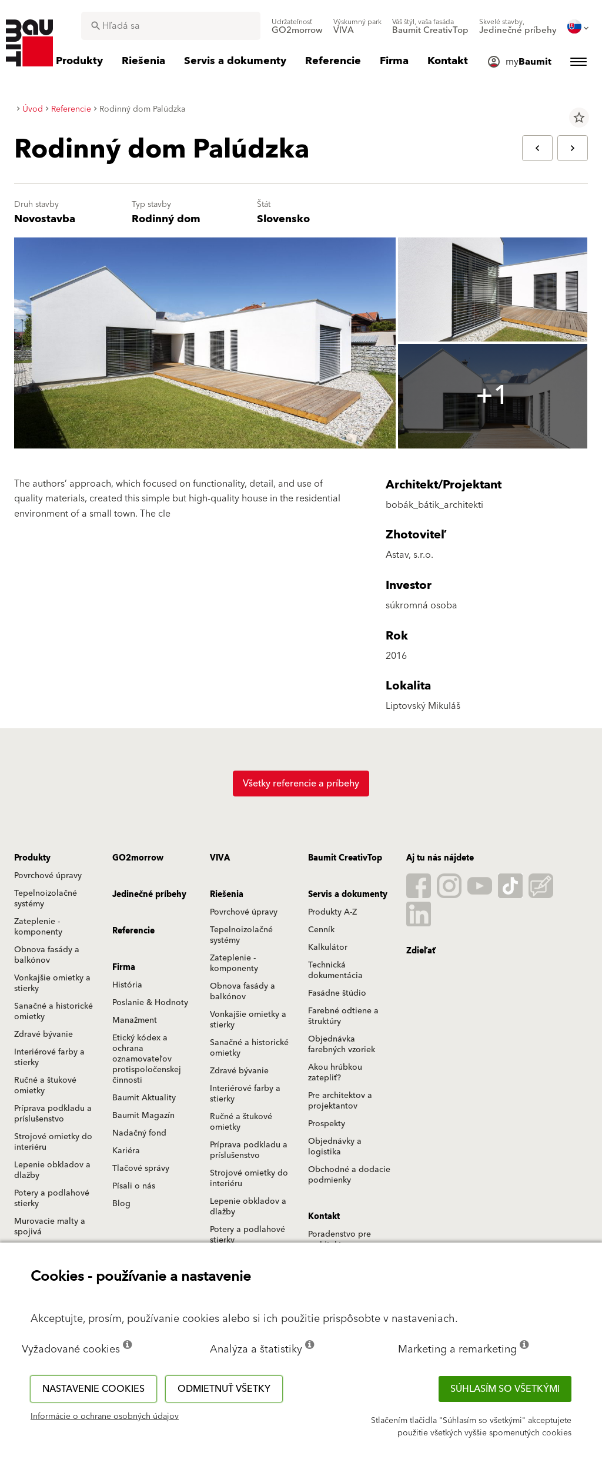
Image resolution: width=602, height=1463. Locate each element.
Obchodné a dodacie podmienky (349, 1175)
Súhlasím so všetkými (505, 1389)
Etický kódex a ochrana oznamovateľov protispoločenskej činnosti (146, 1059)
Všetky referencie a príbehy (301, 783)
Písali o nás (133, 1186)
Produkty (32, 858)
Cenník (321, 930)
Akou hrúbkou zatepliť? (335, 1072)
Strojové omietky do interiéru (53, 1142)
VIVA (220, 858)
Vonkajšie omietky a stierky (52, 983)
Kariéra (126, 1151)
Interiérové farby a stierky (49, 1057)
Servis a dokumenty (347, 895)
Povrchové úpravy (48, 876)
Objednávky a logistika (335, 1146)
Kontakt (324, 1217)
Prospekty (326, 1124)
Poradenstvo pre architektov (339, 1239)
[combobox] (170, 26)
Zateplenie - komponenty (38, 927)
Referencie (133, 931)
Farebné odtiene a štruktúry (343, 1016)
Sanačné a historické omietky (53, 1011)
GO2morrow (137, 858)
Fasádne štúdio (337, 993)
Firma (123, 967)
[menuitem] (297, 26)
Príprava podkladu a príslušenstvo (53, 1114)
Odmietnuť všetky (224, 1389)
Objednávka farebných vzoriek (341, 1044)
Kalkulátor (327, 947)
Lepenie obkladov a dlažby (52, 1170)
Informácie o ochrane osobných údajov (105, 1417)
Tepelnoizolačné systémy (45, 898)
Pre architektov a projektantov (340, 1101)
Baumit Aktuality (144, 1098)
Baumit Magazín (143, 1116)
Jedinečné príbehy (149, 895)
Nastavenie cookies (93, 1389)
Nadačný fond (139, 1133)
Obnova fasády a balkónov (46, 955)
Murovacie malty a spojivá (49, 1226)
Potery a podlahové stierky (51, 1198)
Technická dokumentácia (335, 970)
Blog (121, 1204)
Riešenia (226, 895)
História (127, 985)
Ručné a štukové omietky (45, 1085)
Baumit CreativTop (345, 858)
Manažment (134, 1020)
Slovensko (283, 219)
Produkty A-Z (332, 912)
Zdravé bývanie (43, 1034)
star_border (579, 118)
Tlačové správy (140, 1168)
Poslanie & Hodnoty (150, 1003)
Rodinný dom (166, 219)
